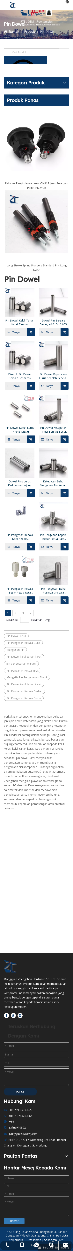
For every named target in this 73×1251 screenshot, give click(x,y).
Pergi (47, 620)
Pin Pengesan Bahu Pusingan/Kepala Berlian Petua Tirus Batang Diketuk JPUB (53, 590)
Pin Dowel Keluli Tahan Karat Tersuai (19, 322)
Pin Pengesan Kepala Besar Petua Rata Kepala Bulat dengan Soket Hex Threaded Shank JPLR (19, 590)
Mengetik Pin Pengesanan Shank (26, 677)
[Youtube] (13, 1015)
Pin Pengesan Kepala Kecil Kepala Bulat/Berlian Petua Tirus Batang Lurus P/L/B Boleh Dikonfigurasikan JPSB (20, 537)
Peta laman (34, 1240)
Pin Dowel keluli (16, 636)
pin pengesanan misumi (21, 663)
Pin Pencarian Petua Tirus (22, 670)
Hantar (20, 1091)
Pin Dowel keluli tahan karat (23, 656)
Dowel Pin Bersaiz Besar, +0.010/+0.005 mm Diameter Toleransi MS (53, 322)
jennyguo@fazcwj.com (23, 1133)
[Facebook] (6, 1015)
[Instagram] (20, 1015)
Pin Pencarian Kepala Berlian (24, 691)
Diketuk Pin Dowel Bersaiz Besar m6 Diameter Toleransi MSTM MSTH (20, 376)
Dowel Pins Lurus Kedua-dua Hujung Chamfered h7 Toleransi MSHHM (19, 483)
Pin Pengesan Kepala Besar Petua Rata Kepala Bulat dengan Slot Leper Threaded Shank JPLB (53, 537)
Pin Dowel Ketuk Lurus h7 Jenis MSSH (19, 429)
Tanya (12, 332)
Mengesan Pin (15, 649)
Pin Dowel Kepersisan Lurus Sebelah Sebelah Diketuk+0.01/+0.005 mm (53, 376)
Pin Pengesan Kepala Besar (23, 698)
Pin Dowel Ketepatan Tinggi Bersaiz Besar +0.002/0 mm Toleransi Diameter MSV (53, 430)
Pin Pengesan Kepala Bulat (23, 643)
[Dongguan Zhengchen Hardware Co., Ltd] (12, 966)
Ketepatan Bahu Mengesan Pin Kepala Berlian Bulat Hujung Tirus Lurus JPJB (53, 483)
